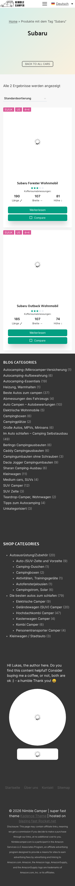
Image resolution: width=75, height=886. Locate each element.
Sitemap (63, 788)
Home (13, 21)
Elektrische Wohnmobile (21, 410)
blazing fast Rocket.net (37, 821)
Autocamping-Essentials (21, 381)
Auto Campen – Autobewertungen (29, 404)
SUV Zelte (11, 491)
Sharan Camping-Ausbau (22, 468)
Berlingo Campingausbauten (24, 445)
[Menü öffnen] (45, 4)
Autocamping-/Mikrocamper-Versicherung (35, 370)
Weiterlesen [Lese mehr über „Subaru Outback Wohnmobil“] (38, 332)
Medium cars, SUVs (18, 480)
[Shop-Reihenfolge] (25, 98)
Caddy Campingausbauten (23, 451)
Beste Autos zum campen (22, 393)
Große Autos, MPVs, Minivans (25, 427)
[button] (62, 3)
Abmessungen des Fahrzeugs (26, 399)
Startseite (12, 788)
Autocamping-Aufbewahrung (25, 375)
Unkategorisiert (15, 508)
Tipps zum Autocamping (21, 503)
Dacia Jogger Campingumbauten (28, 462)
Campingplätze (14, 422)
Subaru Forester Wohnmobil (37, 183)
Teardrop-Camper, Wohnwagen (27, 497)
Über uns (31, 788)
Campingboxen (14, 416)
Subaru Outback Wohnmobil (37, 306)
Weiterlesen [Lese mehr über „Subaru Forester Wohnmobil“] (38, 210)
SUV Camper (13, 485)
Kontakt (47, 788)
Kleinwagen (12, 474)
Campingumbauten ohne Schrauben (30, 456)
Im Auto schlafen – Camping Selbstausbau (35, 433)
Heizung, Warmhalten (19, 387)
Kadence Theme (33, 816)
